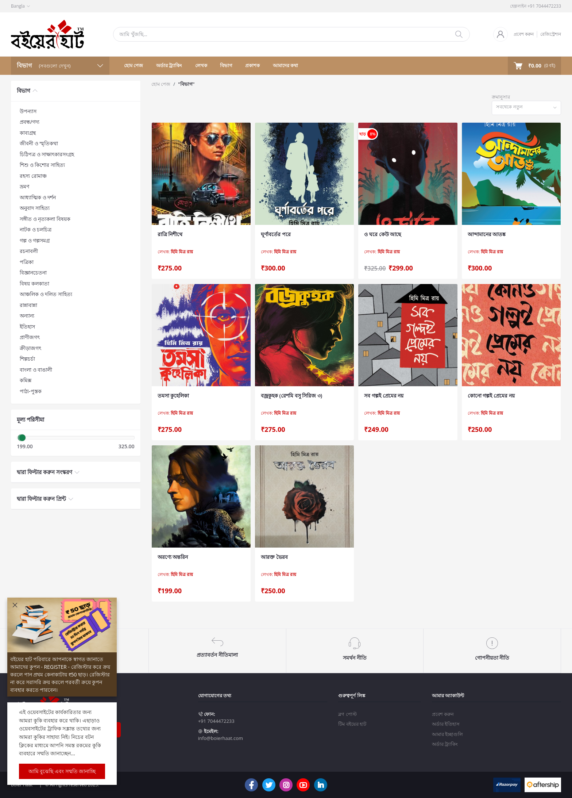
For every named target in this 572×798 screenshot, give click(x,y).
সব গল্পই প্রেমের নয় (383, 395)
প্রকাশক (252, 65)
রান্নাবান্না (28, 305)
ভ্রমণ (24, 186)
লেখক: (175, 252)
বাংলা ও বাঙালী (36, 369)
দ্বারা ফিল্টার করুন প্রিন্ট (41, 498)
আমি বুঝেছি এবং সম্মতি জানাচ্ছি (62, 771)
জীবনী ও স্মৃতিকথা (39, 143)
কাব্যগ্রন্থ (28, 132)
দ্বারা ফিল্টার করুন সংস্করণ (44, 472)
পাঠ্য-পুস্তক (31, 391)
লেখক (201, 65)
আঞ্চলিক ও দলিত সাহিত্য (46, 294)
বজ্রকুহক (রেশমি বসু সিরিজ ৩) (291, 395)
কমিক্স (25, 380)
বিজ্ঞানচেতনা (33, 272)
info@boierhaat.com (220, 738)
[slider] (22, 437)
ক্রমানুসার (501, 96)
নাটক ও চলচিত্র (35, 229)
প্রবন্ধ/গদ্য (29, 121)
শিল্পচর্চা (27, 358)
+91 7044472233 (216, 721)
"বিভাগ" (186, 84)
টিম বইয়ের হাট (352, 724)
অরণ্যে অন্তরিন (173, 556)
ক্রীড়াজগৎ (30, 348)
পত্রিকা (27, 261)
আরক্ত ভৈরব (274, 556)
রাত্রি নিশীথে (170, 234)
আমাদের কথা (285, 65)
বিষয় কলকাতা (34, 283)
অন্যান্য (27, 315)
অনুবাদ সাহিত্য (35, 207)
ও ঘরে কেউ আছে (382, 234)
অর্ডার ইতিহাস (446, 724)
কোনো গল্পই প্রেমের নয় (491, 395)
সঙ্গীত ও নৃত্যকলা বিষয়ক (45, 218)
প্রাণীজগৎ (30, 337)
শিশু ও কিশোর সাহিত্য (42, 164)
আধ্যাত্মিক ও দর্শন (38, 197)
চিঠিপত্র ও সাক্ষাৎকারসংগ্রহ (47, 154)
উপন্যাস (28, 111)
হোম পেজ (133, 65)
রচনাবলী (29, 251)
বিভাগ (226, 65)
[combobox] (526, 108)
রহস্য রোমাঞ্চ (33, 175)
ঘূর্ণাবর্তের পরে (276, 234)
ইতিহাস (27, 326)
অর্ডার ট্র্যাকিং (169, 65)
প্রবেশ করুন (524, 34)
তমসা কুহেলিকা (173, 395)
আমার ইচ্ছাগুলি (447, 734)
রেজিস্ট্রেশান (550, 34)
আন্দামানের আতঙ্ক (487, 234)
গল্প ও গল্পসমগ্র (35, 240)
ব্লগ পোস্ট (347, 714)
